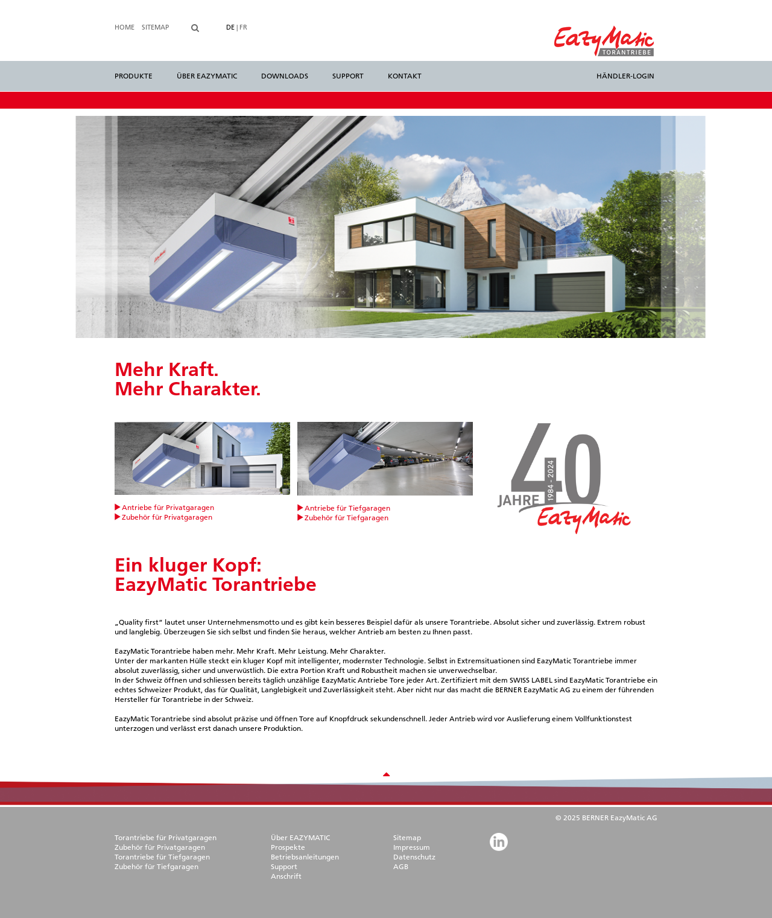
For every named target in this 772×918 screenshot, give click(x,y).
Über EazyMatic (207, 75)
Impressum (411, 847)
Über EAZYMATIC (300, 837)
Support (348, 75)
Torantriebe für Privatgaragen (166, 837)
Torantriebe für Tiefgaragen (162, 856)
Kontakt (405, 75)
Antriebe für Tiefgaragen (347, 507)
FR (243, 27)
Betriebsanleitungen (305, 856)
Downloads (284, 75)
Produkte (134, 75)
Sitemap (155, 27)
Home (124, 27)
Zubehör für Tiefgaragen (346, 517)
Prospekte (288, 847)
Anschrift (286, 876)
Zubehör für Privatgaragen (167, 516)
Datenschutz (414, 856)
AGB (400, 866)
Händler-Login (625, 75)
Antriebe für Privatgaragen (168, 507)
